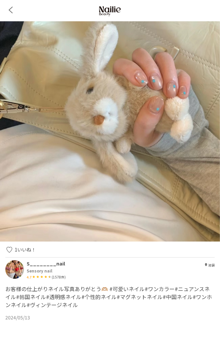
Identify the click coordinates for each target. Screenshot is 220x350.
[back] (10, 10)
